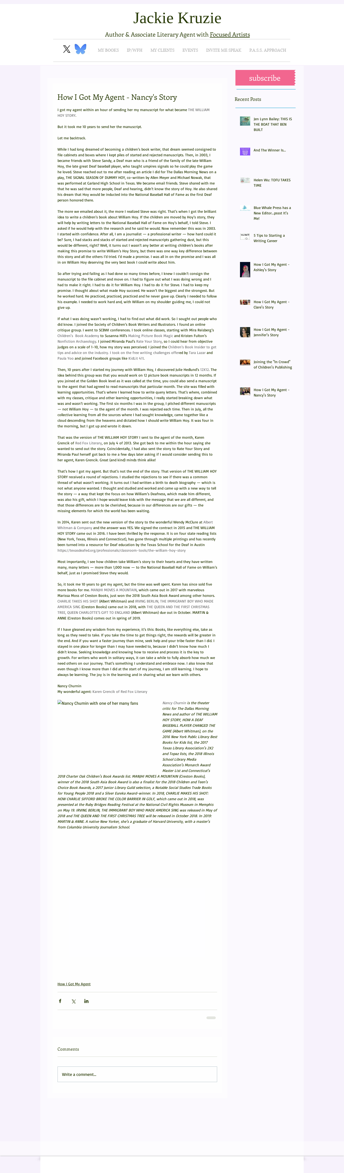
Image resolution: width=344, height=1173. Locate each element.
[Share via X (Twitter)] (73, 1001)
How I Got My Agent (74, 983)
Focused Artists (230, 34)
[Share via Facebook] (60, 1001)
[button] (264, 78)
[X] (67, 49)
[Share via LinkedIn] (86, 1001)
